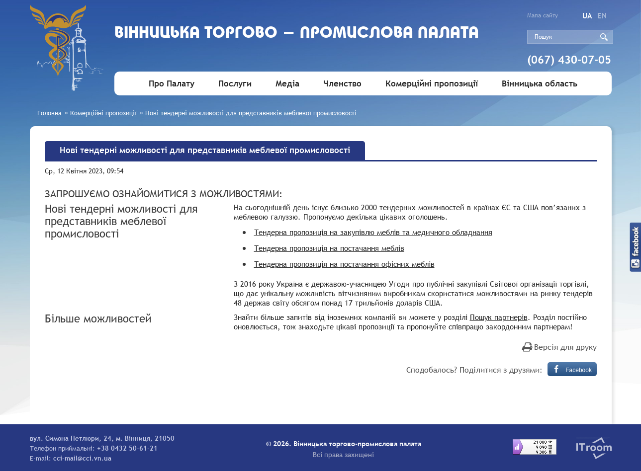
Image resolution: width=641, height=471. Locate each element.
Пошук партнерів (499, 317)
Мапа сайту (542, 15)
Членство (342, 83)
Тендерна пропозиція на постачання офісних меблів (344, 264)
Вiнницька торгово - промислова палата (296, 33)
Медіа (287, 83)
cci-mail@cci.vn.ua (82, 458)
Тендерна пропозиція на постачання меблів (329, 248)
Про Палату (171, 83)
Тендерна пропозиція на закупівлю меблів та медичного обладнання (373, 232)
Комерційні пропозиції (431, 83)
